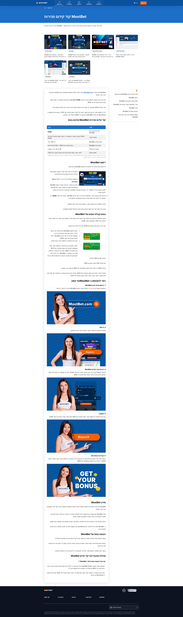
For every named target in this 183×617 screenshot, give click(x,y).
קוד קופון (47, 597)
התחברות (61, 597)
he (137, 3)
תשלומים (101, 597)
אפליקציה (88, 597)
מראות (74, 597)
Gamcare (121, 613)
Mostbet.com (88, 92)
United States (116, 607)
